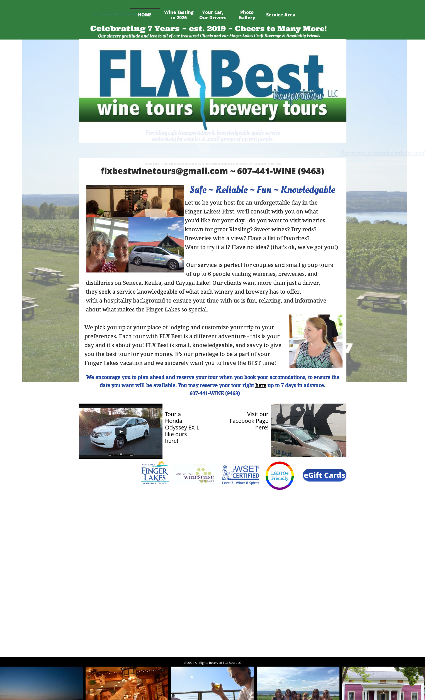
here (260, 385)
